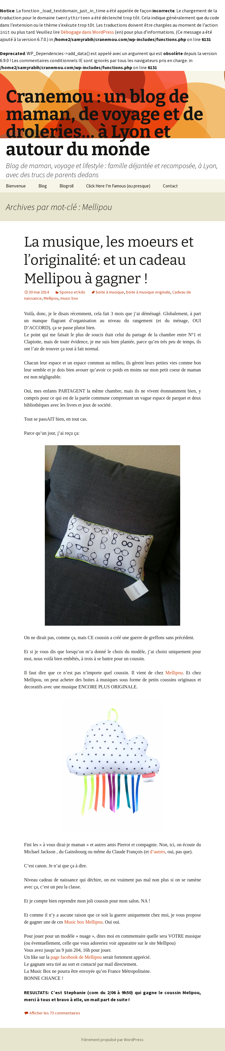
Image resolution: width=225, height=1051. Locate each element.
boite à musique (110, 291)
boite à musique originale (148, 291)
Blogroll (66, 185)
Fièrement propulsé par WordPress (112, 1039)
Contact (170, 185)
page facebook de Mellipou (76, 956)
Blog (42, 185)
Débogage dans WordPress (87, 32)
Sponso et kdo (72, 291)
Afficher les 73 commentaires (54, 1012)
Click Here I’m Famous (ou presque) (118, 185)
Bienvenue (16, 185)
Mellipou (51, 297)
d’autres (157, 851)
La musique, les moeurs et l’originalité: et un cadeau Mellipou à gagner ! (109, 259)
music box (69, 297)
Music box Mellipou (83, 921)
